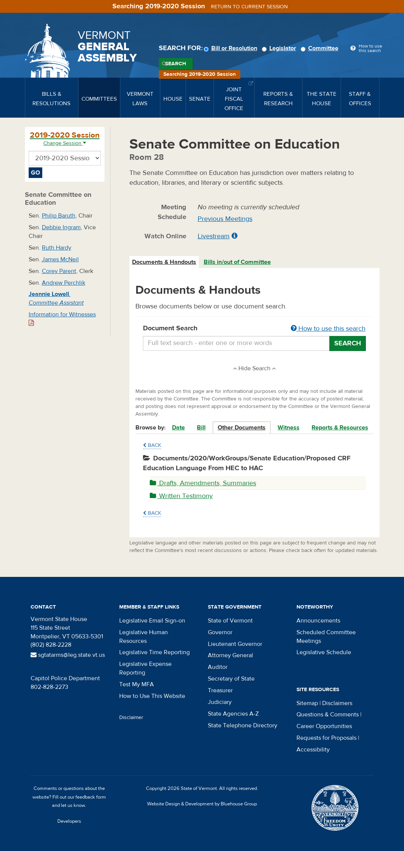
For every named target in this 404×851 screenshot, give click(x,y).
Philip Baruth (58, 215)
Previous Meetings (225, 219)
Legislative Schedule (323, 652)
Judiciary (220, 702)
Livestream (214, 236)
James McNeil (60, 259)
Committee (320, 48)
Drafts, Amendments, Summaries (203, 483)
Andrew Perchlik (63, 283)
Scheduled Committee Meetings (326, 637)
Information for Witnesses (62, 318)
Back (152, 445)
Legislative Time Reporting (154, 652)
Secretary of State (231, 678)
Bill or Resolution (231, 48)
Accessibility (313, 749)
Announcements (318, 620)
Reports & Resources (340, 427)
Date (178, 427)
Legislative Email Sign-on (152, 620)
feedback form (90, 797)
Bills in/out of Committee (237, 262)
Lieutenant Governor (235, 644)
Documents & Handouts (164, 262)
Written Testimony (181, 496)
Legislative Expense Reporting (145, 668)
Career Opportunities (324, 726)
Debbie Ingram (61, 227)
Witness (289, 427)
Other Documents (242, 427)
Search (175, 63)
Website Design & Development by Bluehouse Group (202, 804)
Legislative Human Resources (143, 637)
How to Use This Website (152, 696)
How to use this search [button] (328, 328)
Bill (201, 427)
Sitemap (307, 703)
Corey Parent (59, 271)
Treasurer (220, 690)
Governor (220, 632)
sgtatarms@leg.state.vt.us (68, 655)
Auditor (217, 667)
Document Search (254, 329)
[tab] (164, 262)
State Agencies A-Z (233, 714)
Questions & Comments (327, 714)
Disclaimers (337, 703)
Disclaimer (131, 717)
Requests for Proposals (326, 738)
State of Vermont (230, 620)
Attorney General (230, 655)
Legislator (280, 48)
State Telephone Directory (242, 725)
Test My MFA (136, 684)
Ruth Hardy (56, 247)
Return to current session (249, 6)
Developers (69, 821)
